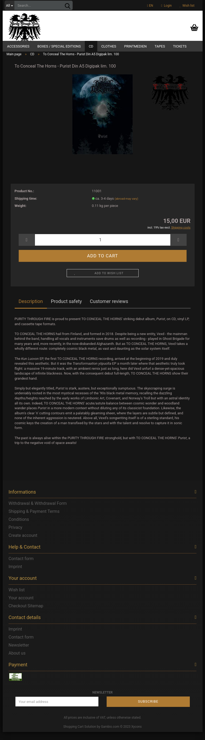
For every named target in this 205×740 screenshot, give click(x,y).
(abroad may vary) (126, 206)
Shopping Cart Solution (79, 735)
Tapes (160, 46)
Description (31, 309)
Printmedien (135, 46)
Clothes (108, 46)
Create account (23, 543)
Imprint (15, 574)
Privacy (15, 535)
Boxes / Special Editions (59, 46)
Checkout (17, 614)
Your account (21, 606)
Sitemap (35, 614)
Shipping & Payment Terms (34, 519)
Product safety (66, 309)
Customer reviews (109, 309)
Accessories (18, 46)
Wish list (187, 5)
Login (166, 5)
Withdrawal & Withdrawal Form (38, 511)
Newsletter (19, 653)
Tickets (180, 46)
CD (91, 46)
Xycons (136, 735)
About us (17, 661)
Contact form (21, 566)
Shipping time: (26, 206)
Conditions (19, 527)
